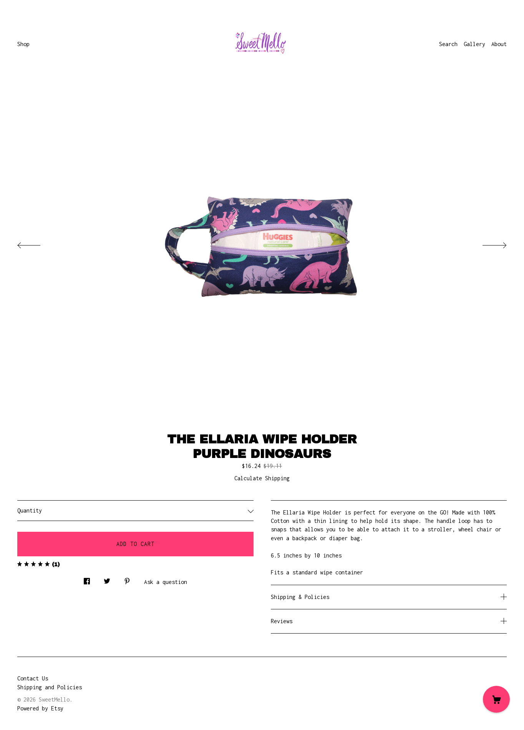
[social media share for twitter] (107, 579)
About (499, 44)
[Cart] (496, 699)
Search (448, 44)
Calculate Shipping (262, 478)
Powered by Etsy (40, 708)
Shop (23, 44)
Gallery (474, 44)
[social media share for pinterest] (127, 579)
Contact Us (32, 678)
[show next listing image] (487, 243)
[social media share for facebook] (87, 579)
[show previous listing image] (36, 243)
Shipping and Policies (49, 687)
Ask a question (165, 582)
